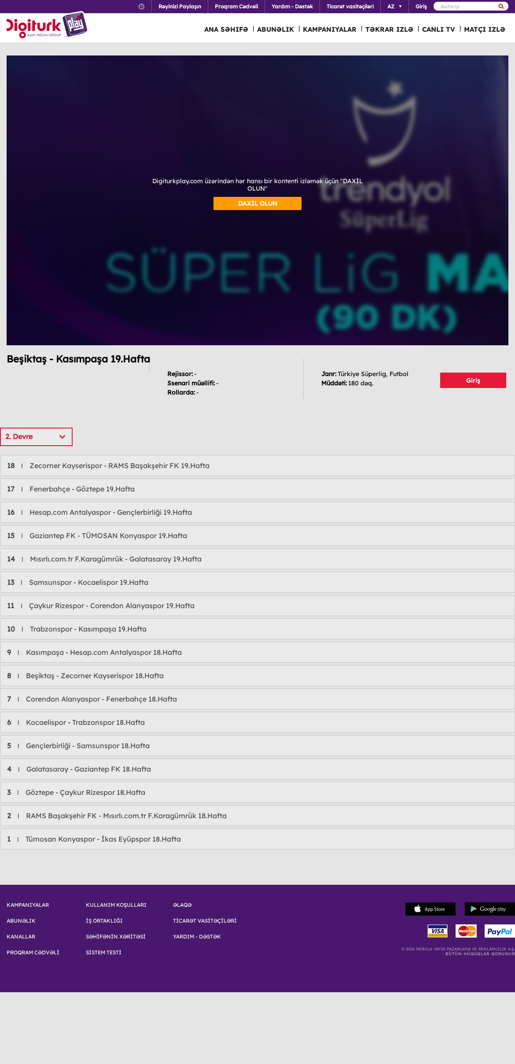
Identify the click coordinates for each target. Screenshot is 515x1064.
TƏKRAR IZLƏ (389, 29)
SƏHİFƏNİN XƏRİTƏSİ (116, 936)
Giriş (473, 380)
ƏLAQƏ (182, 905)
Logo (48, 25)
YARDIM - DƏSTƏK (197, 936)
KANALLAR (21, 936)
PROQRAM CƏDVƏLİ (33, 952)
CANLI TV (438, 29)
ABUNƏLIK (275, 29)
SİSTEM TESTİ (103, 952)
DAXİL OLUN (257, 203)
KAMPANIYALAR (330, 29)
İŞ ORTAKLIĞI (104, 921)
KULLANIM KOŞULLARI (116, 905)
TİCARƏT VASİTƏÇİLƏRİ (205, 921)
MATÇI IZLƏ (484, 29)
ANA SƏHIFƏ (226, 29)
